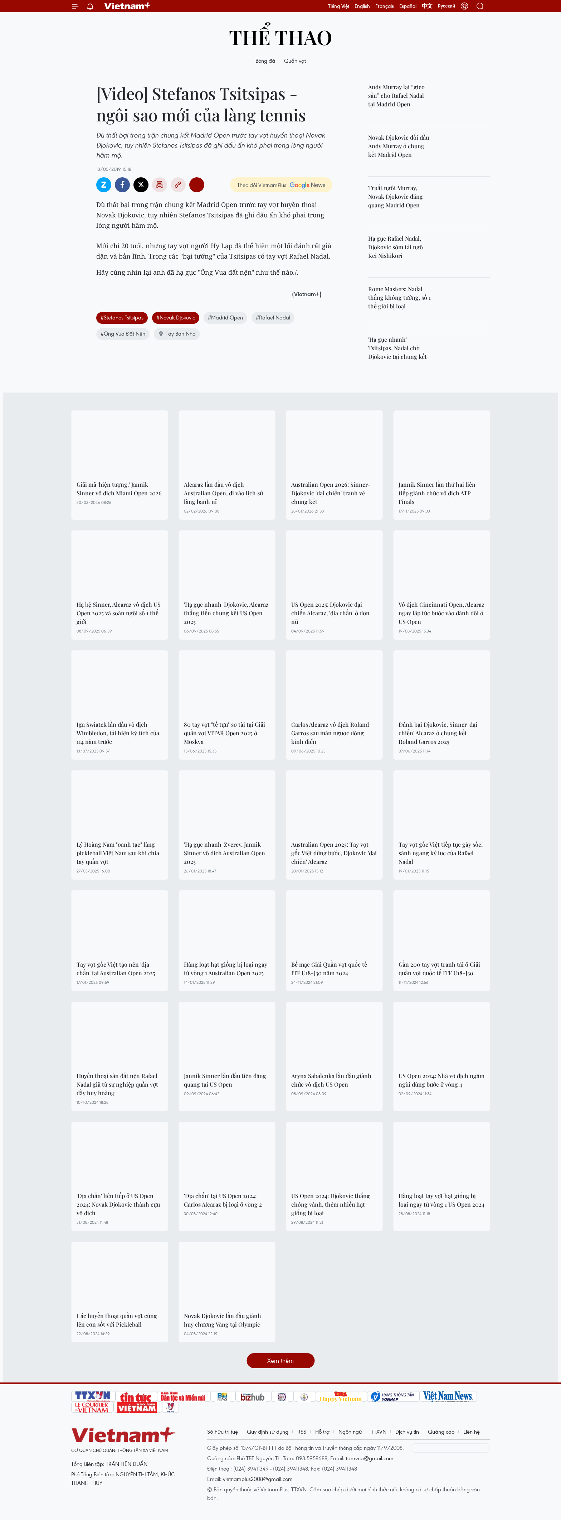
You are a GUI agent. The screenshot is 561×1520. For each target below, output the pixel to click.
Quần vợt (295, 60)
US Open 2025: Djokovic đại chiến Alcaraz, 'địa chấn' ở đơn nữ (330, 613)
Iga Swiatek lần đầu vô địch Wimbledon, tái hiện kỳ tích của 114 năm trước (118, 733)
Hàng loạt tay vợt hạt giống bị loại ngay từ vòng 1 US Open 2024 (441, 1200)
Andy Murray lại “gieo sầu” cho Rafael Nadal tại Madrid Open (396, 95)
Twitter (140, 184)
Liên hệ (471, 1431)
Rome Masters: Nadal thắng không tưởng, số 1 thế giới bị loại (399, 297)
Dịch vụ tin (407, 1431)
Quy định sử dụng (267, 1431)
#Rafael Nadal (273, 317)
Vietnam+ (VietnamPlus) (128, 6)
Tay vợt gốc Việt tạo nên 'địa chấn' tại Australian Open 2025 (116, 969)
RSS (301, 1431)
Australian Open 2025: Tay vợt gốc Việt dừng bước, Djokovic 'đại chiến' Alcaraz (334, 853)
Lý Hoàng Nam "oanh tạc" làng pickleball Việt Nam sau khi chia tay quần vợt (118, 853)
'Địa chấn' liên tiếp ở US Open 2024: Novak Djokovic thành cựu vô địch (118, 1204)
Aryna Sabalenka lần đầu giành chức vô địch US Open (331, 1080)
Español (407, 6)
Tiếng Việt (338, 6)
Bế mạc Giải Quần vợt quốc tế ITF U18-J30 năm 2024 (329, 969)
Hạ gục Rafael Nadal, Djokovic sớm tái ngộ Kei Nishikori (395, 247)
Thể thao (280, 36)
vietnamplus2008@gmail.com (258, 1478)
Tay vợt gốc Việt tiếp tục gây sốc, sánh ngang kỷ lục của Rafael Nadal (441, 853)
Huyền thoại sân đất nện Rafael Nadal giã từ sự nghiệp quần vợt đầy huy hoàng (117, 1084)
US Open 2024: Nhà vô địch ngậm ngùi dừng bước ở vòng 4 (441, 1080)
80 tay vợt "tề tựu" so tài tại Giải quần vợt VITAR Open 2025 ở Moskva (224, 733)
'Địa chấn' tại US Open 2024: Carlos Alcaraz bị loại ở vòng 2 (223, 1200)
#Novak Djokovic (175, 317)
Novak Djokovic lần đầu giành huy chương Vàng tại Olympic (222, 1320)
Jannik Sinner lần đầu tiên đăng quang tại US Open (225, 1080)
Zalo (103, 184)
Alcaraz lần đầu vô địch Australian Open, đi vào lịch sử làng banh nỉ (223, 493)
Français (384, 6)
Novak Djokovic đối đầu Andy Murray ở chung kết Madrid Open (398, 146)
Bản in (159, 184)
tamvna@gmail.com (370, 1458)
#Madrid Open (225, 317)
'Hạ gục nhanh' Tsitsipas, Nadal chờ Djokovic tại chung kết (397, 348)
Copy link (178, 184)
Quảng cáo (441, 1431)
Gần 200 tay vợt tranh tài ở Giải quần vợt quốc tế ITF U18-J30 (439, 969)
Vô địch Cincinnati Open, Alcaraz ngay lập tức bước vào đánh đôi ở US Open (441, 613)
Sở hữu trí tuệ (222, 1431)
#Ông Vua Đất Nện (123, 333)
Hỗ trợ (322, 1431)
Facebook (122, 184)
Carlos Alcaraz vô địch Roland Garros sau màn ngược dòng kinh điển (330, 733)
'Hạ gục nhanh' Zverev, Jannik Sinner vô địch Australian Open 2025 (224, 853)
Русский (446, 6)
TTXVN (378, 1431)
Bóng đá (265, 60)
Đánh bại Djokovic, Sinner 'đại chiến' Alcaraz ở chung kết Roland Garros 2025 (438, 733)
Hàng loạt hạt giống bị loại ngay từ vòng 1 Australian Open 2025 (225, 969)
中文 (427, 6)
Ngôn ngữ (350, 1431)
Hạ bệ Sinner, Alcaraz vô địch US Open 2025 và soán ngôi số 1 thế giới (119, 613)
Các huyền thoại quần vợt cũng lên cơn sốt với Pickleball (117, 1320)
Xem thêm (280, 1360)
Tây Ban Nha (177, 333)
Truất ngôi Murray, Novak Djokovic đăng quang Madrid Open (395, 196)
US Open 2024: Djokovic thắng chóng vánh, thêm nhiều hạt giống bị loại (330, 1204)
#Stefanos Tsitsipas (122, 317)
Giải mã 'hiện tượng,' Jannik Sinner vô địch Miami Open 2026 (119, 489)
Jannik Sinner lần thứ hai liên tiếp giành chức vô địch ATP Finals (437, 493)
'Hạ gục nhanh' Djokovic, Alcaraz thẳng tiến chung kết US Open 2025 (226, 613)
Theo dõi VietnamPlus (261, 184)
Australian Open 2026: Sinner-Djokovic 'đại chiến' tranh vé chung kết (331, 493)
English (362, 6)
